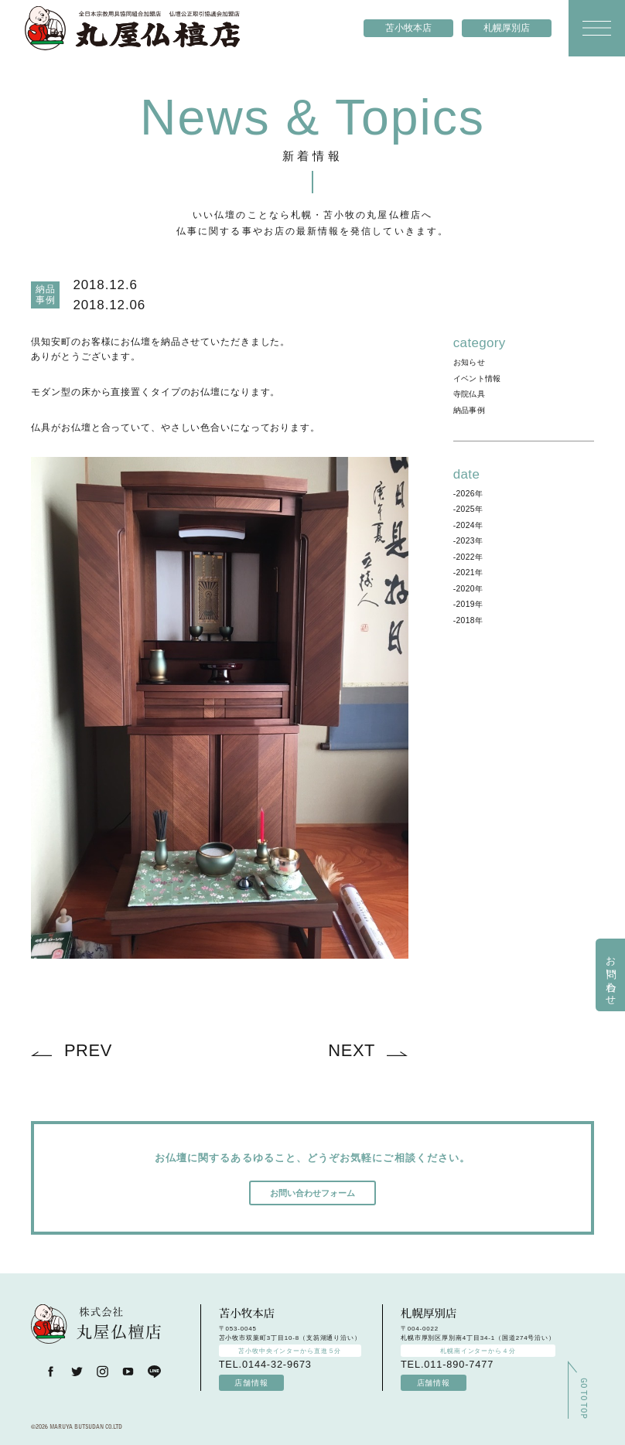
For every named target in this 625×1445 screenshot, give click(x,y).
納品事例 (469, 410)
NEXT (351, 1050)
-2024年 (468, 525)
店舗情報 (251, 1383)
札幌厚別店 (506, 27)
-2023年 (468, 541)
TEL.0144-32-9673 (265, 1364)
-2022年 (468, 557)
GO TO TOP (583, 1390)
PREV (88, 1050)
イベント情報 (477, 378)
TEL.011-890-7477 (447, 1364)
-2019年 (468, 604)
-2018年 (468, 620)
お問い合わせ (611, 974)
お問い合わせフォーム (312, 1193)
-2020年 (468, 588)
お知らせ (469, 362)
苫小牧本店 (408, 27)
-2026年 (468, 493)
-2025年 (468, 509)
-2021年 (468, 572)
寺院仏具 (469, 394)
